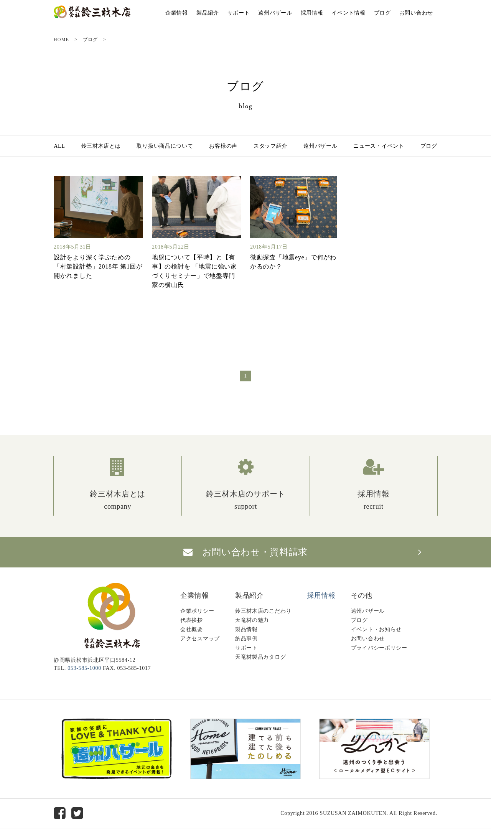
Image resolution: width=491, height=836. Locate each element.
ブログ (382, 13)
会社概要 (191, 629)
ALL (59, 146)
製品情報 (246, 629)
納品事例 (246, 638)
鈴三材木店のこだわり (263, 611)
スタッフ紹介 (270, 146)
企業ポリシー (197, 611)
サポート (238, 13)
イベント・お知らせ (376, 629)
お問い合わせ (416, 13)
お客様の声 (223, 146)
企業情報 (176, 13)
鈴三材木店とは (101, 146)
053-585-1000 (84, 668)
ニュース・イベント (378, 146)
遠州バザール (275, 13)
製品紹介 (207, 13)
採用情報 (312, 13)
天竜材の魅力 (252, 620)
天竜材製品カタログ (260, 657)
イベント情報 (348, 13)
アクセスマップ (200, 638)
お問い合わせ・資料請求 (245, 552)
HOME (61, 39)
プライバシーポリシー (379, 648)
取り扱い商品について (165, 146)
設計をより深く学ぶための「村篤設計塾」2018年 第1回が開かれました (98, 266)
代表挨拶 (191, 620)
